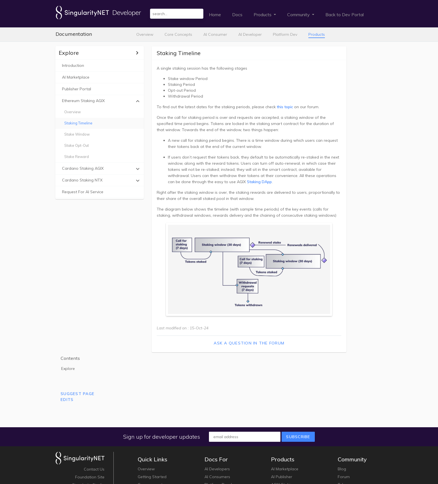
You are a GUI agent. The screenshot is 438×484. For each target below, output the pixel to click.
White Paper (92, 437)
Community (299, 14)
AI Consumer (215, 34)
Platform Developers (223, 429)
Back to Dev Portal (344, 14)
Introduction (73, 65)
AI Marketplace (76, 77)
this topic (273, 106)
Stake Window (77, 134)
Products (263, 14)
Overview (144, 34)
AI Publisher (281, 421)
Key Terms (147, 437)
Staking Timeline (79, 123)
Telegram (346, 429)
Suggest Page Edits (357, 90)
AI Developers (217, 414)
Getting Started (152, 421)
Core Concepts (178, 34)
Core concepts (151, 429)
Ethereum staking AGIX (95, 101)
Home (215, 14)
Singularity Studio (88, 429)
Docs (237, 14)
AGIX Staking (283, 429)
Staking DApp (279, 181)
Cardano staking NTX (95, 180)
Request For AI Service (83, 191)
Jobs (100, 445)
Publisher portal (76, 88)
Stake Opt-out (77, 145)
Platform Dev (285, 34)
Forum (344, 421)
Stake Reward (77, 156)
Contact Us (94, 414)
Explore (347, 62)
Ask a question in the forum (233, 345)
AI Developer (250, 34)
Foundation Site (89, 421)
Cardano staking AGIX (95, 169)
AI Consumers (217, 421)
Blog (342, 414)
